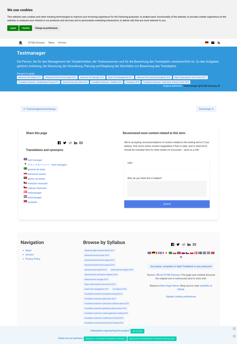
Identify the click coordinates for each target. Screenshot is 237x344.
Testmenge (206, 109)
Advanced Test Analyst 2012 (29, 77)
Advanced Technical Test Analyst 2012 (60, 77)
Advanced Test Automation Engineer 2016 (153, 77)
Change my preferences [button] (46, 28)
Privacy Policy (32, 258)
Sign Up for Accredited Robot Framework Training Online (152, 339)
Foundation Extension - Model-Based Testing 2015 (38, 82)
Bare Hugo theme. (170, 285)
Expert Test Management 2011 (120, 77)
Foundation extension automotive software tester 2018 (106, 304)
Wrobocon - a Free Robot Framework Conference (105, 339)
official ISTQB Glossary (168, 274)
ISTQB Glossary (36, 42)
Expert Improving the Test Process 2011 (190, 77)
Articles (62, 42)
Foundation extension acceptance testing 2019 (103, 294)
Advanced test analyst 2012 (95, 270)
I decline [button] (26, 28)
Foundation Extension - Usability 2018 (106, 82)
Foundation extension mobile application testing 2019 (106, 313)
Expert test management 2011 (96, 289)
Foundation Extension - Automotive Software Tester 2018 (166, 82)
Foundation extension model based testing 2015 (103, 318)
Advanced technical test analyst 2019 (99, 265)
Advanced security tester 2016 (96, 255)
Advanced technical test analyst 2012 (99, 260)
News (51, 42)
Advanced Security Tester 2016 (75, 82)
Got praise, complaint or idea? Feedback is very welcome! (181, 266)
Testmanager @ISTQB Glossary (201, 85)
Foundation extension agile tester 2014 (100, 299)
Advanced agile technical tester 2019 (99, 250)
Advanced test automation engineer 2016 (101, 275)
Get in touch (137, 331)
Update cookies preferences (181, 296)
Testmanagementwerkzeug (39, 109)
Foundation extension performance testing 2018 (103, 323)
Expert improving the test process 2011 (100, 284)
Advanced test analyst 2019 (122, 270)
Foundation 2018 (132, 82)
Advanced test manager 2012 (96, 279)
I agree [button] (13, 28)
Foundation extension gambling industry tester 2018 (105, 308)
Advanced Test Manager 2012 (92, 77)
